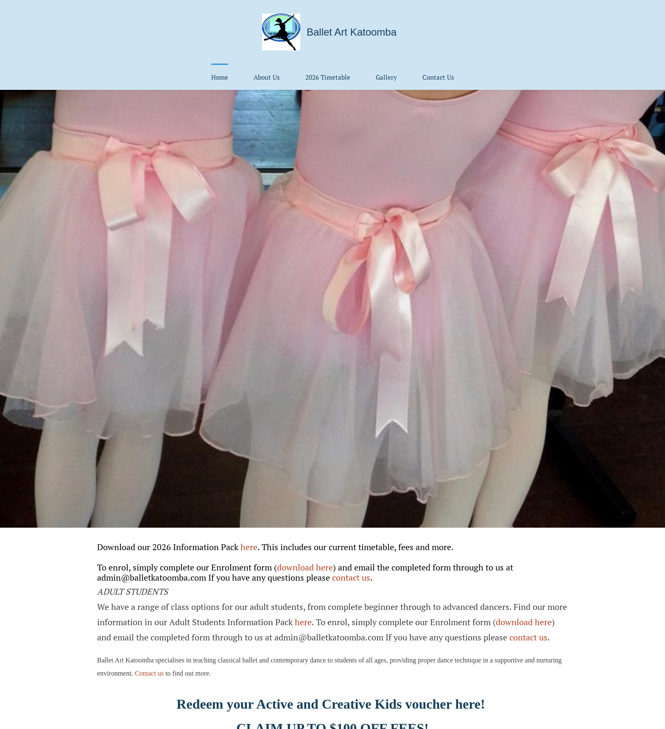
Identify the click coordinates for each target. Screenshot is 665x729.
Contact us (149, 673)
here (248, 547)
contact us (351, 577)
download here (305, 567)
